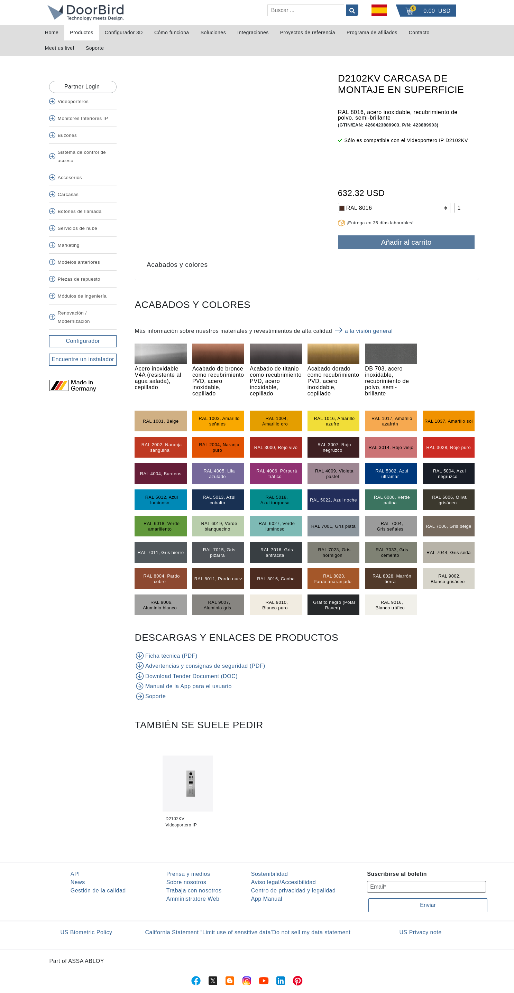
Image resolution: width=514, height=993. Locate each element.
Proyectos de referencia (307, 32)
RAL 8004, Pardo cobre (162, 578)
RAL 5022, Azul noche (333, 500)
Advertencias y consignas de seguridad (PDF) (200, 665)
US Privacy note (421, 932)
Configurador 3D (124, 32)
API (75, 874)
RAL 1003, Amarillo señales (219, 421)
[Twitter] (52, 396)
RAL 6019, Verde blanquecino (219, 526)
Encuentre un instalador (83, 359)
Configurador (83, 341)
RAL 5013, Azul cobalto (219, 500)
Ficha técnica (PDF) (166, 655)
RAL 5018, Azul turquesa (275, 500)
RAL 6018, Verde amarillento (162, 526)
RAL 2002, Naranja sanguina (161, 447)
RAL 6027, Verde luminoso (277, 526)
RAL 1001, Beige (161, 421)
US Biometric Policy (86, 932)
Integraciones (253, 32)
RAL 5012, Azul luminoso (161, 500)
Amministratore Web (193, 899)
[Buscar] (305, 10)
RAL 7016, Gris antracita (276, 552)
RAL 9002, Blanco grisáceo (448, 578)
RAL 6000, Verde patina (392, 500)
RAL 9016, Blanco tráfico (390, 605)
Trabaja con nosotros (194, 890)
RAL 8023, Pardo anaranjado (333, 578)
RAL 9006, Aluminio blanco (160, 605)
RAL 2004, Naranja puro (219, 447)
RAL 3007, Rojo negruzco (334, 447)
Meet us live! (59, 48)
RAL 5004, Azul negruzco (449, 473)
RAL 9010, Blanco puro (275, 605)
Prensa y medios (188, 874)
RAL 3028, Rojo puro (448, 447)
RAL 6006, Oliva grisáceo (449, 500)
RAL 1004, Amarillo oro (275, 421)
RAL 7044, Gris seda (448, 552)
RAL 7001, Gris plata (333, 526)
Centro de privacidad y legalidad (293, 890)
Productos (81, 32)
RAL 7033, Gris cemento (392, 552)
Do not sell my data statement (311, 932)
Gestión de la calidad (98, 890)
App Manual (266, 899)
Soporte (95, 48)
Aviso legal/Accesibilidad (283, 882)
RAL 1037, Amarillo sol (448, 421)
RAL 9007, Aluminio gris (217, 605)
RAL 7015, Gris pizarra (219, 552)
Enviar (427, 905)
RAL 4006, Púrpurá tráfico (276, 473)
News (78, 882)
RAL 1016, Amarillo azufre (334, 421)
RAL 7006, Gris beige (448, 526)
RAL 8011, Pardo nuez (218, 578)
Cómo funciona (171, 32)
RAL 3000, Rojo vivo (276, 447)
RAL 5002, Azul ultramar (392, 473)
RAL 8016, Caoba (276, 578)
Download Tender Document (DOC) (187, 676)
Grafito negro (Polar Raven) (334, 605)
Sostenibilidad (269, 874)
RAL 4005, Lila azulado (219, 473)
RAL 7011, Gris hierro (161, 552)
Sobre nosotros (186, 882)
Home (51, 32)
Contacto (419, 32)
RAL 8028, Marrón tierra (392, 578)
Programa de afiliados (372, 32)
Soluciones (213, 32)
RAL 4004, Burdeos (161, 473)
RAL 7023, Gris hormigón (334, 552)
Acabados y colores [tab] (177, 264)
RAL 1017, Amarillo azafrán (391, 421)
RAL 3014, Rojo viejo (391, 447)
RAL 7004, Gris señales (390, 526)
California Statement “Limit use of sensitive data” (209, 932)
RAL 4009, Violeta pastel (334, 473)
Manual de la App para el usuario (183, 686)
